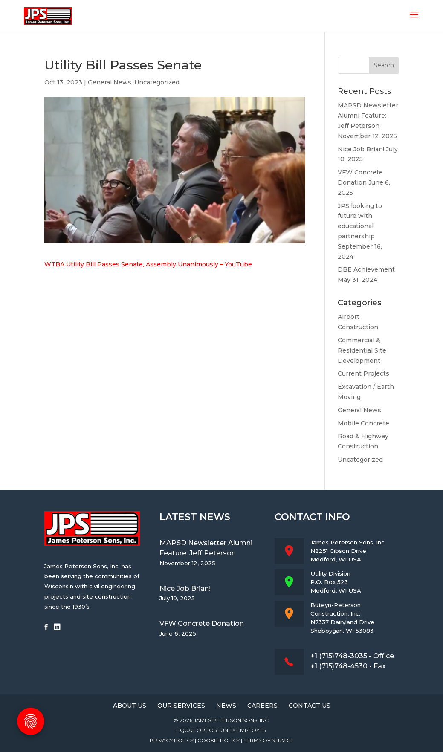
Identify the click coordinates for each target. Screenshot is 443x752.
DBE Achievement (366, 269)
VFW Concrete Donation (201, 623)
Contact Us (309, 705)
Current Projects (363, 373)
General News (109, 82)
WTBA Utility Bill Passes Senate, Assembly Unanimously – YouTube (148, 264)
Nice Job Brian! (361, 149)
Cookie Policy (218, 740)
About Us (129, 705)
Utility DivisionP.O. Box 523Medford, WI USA (335, 582)
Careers (262, 705)
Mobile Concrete (363, 423)
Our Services (181, 705)
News (226, 705)
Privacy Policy (172, 740)
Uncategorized (157, 82)
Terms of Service (268, 740)
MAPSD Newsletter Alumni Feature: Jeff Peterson (368, 115)
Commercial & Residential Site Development (362, 350)
